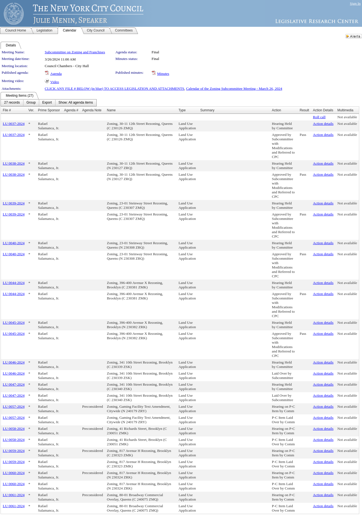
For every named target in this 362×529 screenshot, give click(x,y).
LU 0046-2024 (14, 362)
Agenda (56, 74)
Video (54, 82)
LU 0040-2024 (14, 243)
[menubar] (49, 102)
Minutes (163, 74)
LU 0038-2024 (14, 163)
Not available (347, 117)
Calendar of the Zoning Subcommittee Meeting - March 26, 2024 (234, 88)
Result (304, 110)
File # (7, 110)
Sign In (355, 3)
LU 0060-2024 (14, 473)
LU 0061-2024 (14, 495)
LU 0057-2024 (14, 406)
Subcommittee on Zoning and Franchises (75, 52)
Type (182, 110)
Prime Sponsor (49, 110)
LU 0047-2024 (14, 384)
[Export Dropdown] (47, 102)
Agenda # (71, 110)
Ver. (31, 110)
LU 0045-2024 (14, 322)
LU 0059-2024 (14, 451)
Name (111, 110)
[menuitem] (12, 102)
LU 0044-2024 (14, 283)
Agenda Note (91, 110)
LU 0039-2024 (14, 203)
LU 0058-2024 (14, 429)
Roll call (319, 117)
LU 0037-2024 (14, 124)
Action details (323, 124)
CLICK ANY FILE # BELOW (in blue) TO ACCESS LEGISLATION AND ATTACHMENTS (114, 88)
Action (276, 110)
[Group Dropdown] (31, 102)
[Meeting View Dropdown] (75, 102)
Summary (207, 110)
